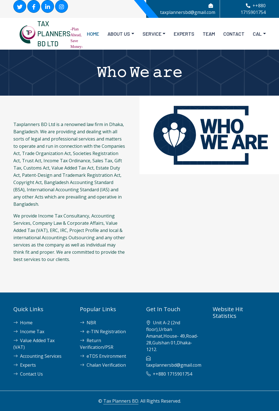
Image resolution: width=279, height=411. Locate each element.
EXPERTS (184, 34)
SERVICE (152, 34)
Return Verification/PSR (96, 343)
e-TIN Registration (103, 331)
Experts (24, 365)
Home (23, 323)
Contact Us (28, 374)
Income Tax (28, 331)
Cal (257, 34)
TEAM (209, 34)
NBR (88, 323)
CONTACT (233, 34)
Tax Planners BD (120, 401)
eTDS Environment (103, 356)
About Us (118, 34)
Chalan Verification (103, 365)
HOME (93, 34)
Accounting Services (37, 356)
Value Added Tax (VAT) (34, 343)
